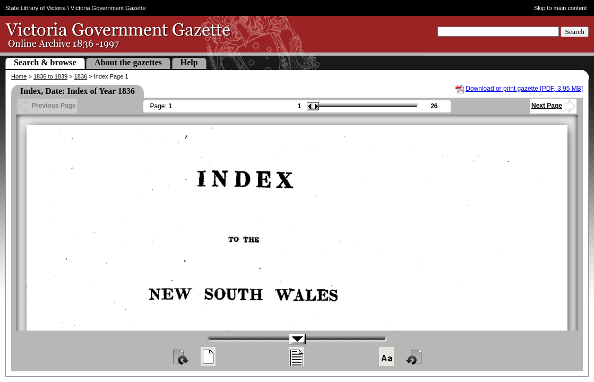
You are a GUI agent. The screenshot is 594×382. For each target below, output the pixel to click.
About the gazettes (128, 62)
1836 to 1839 (50, 76)
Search (574, 32)
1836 (80, 76)
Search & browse (45, 62)
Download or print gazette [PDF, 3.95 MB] (524, 88)
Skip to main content (560, 8)
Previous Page (47, 105)
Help (189, 62)
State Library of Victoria (35, 8)
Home (19, 76)
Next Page (553, 105)
